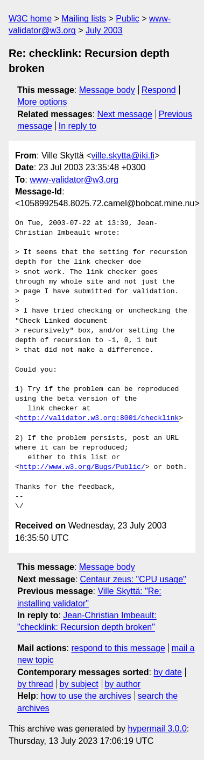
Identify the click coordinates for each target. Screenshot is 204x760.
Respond (159, 90)
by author (122, 684)
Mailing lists (83, 18)
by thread (35, 684)
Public (127, 18)
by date (167, 672)
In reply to (77, 126)
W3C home (30, 18)
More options (42, 101)
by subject (79, 684)
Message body (107, 90)
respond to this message (118, 648)
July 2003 (104, 30)
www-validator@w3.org (74, 179)
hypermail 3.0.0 (157, 728)
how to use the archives (86, 695)
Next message (124, 114)
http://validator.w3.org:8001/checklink (99, 418)
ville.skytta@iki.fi (123, 155)
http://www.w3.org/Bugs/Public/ (82, 467)
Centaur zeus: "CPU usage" (133, 579)
